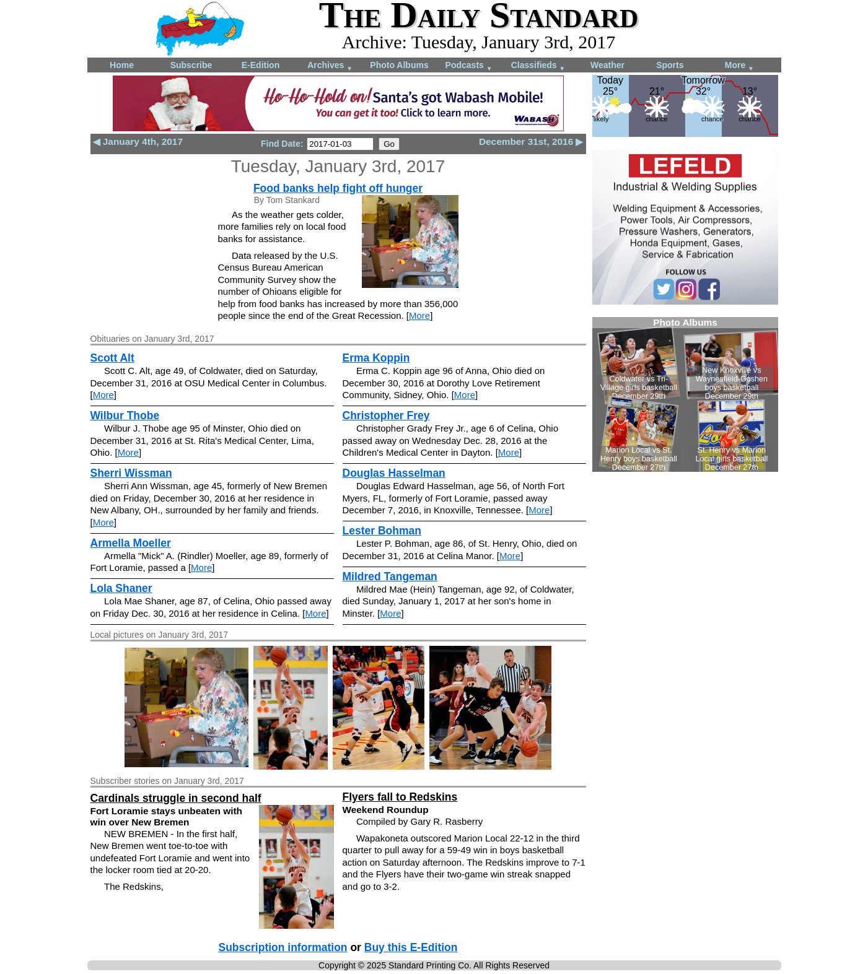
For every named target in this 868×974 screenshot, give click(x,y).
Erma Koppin (376, 358)
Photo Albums (399, 65)
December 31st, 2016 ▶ (531, 141)
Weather (607, 65)
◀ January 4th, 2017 (138, 141)
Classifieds (538, 66)
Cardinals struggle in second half (175, 798)
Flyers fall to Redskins (400, 797)
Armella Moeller (130, 543)
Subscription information (283, 947)
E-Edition (260, 65)
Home (122, 65)
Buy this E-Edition (411, 947)
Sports (669, 65)
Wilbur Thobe (125, 415)
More (739, 66)
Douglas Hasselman (394, 473)
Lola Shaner (121, 588)
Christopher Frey (386, 415)
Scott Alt (112, 358)
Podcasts (469, 66)
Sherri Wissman (131, 473)
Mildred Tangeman (390, 576)
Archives (330, 66)
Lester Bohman (382, 530)
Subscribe (191, 65)
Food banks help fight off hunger (338, 188)
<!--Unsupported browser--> (685, 394)
